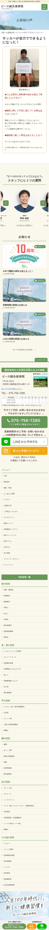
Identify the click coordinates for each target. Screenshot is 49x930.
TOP (3, 32)
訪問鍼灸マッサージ (11, 529)
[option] (24, 207)
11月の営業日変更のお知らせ (16, 339)
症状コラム (8, 541)
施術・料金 (8, 488)
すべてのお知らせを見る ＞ (24, 350)
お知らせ (7, 547)
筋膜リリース (8, 523)
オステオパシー (9, 517)
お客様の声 (10, 32)
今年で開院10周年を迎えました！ (18, 271)
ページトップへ (41, 360)
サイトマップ (8, 565)
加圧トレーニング (10, 535)
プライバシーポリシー (11, 559)
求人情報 (7, 553)
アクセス (7, 499)
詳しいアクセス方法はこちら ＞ (11, 389)
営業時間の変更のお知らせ (15, 305)
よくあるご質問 (9, 494)
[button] (6, 203)
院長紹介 (7, 482)
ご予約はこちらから (11, 511)
